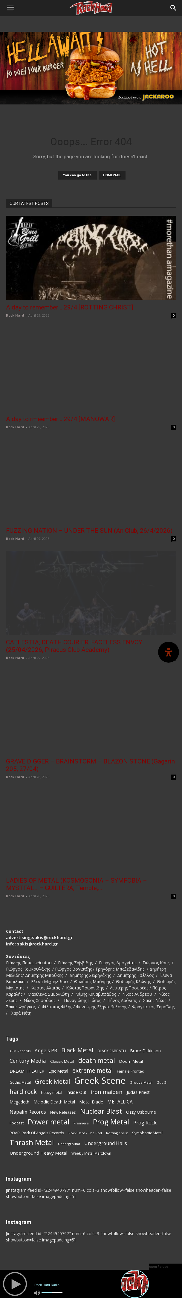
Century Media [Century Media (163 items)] (28, 1061)
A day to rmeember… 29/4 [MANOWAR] (60, 419)
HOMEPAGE (112, 175)
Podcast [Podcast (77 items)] (17, 1123)
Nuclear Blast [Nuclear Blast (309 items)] (101, 1111)
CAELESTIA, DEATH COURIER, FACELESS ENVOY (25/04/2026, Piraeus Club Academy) (74, 646)
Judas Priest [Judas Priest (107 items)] (138, 1092)
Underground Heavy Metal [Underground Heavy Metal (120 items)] (38, 1153)
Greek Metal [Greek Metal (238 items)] (52, 1081)
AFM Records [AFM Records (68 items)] (20, 1051)
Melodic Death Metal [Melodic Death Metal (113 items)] (54, 1102)
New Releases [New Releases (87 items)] (63, 1112)
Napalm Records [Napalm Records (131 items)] (28, 1112)
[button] (10, 8)
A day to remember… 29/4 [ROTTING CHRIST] (69, 307)
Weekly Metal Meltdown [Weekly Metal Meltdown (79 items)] (91, 1153)
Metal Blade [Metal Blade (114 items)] (91, 1102)
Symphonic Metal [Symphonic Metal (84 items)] (147, 1132)
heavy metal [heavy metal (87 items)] (51, 1092)
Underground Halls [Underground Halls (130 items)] (105, 1143)
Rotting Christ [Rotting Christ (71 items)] (117, 1133)
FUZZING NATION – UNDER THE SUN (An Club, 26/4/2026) (89, 530)
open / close (158, 1266)
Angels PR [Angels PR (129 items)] (46, 1050)
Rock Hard (15, 315)
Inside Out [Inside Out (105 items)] (76, 1092)
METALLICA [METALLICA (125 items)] (120, 1102)
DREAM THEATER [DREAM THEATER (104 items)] (27, 1071)
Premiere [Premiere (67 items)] (81, 1123)
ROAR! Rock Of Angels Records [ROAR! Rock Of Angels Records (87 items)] (37, 1132)
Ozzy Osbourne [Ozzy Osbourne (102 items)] (141, 1112)
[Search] (173, 8)
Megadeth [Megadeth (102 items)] (19, 1102)
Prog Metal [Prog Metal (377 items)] (111, 1121)
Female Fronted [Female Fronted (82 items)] (130, 1071)
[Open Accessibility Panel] (168, 652)
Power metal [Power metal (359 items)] (48, 1122)
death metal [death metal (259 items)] (96, 1060)
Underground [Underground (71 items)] (69, 1143)
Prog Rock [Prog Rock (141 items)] (145, 1122)
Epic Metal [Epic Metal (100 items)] (58, 1071)
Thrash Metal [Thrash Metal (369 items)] (32, 1142)
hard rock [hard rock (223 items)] (23, 1092)
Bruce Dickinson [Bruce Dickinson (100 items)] (145, 1050)
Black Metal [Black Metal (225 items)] (77, 1050)
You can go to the (77, 175)
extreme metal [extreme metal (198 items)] (92, 1071)
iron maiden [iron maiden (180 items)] (107, 1092)
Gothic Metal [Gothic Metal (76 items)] (20, 1082)
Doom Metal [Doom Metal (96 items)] (131, 1061)
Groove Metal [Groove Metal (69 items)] (141, 1082)
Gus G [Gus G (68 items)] (161, 1082)
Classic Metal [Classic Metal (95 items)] (62, 1061)
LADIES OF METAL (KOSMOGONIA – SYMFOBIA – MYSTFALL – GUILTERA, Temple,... (76, 884)
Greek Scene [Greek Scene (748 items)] (100, 1080)
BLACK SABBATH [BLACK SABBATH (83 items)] (111, 1050)
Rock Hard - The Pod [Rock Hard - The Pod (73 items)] (85, 1133)
